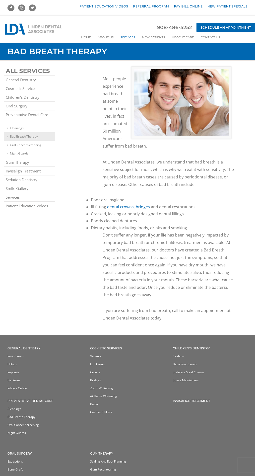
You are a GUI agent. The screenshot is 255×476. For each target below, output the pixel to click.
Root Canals (15, 356)
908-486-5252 (174, 27)
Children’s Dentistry (22, 97)
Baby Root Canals (185, 364)
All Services (28, 71)
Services (13, 197)
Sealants (179, 356)
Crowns (95, 372)
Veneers (96, 356)
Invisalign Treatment (23, 170)
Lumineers (97, 364)
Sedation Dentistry (21, 179)
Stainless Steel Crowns (188, 372)
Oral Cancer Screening (25, 145)
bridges (143, 207)
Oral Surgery (16, 105)
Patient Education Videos (27, 205)
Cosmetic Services (21, 88)
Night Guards (19, 153)
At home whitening (103, 396)
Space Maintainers (186, 380)
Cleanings (17, 128)
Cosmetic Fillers (101, 412)
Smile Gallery (17, 188)
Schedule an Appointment (225, 27)
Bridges (95, 380)
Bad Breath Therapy (24, 136)
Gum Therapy (17, 162)
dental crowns (120, 207)
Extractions (15, 461)
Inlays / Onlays (17, 388)
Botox (94, 404)
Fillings (12, 364)
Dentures (13, 380)
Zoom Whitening (101, 388)
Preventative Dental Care (27, 114)
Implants (13, 372)
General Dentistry (21, 79)
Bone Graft (15, 469)
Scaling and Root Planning (108, 461)
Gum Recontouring (103, 469)
